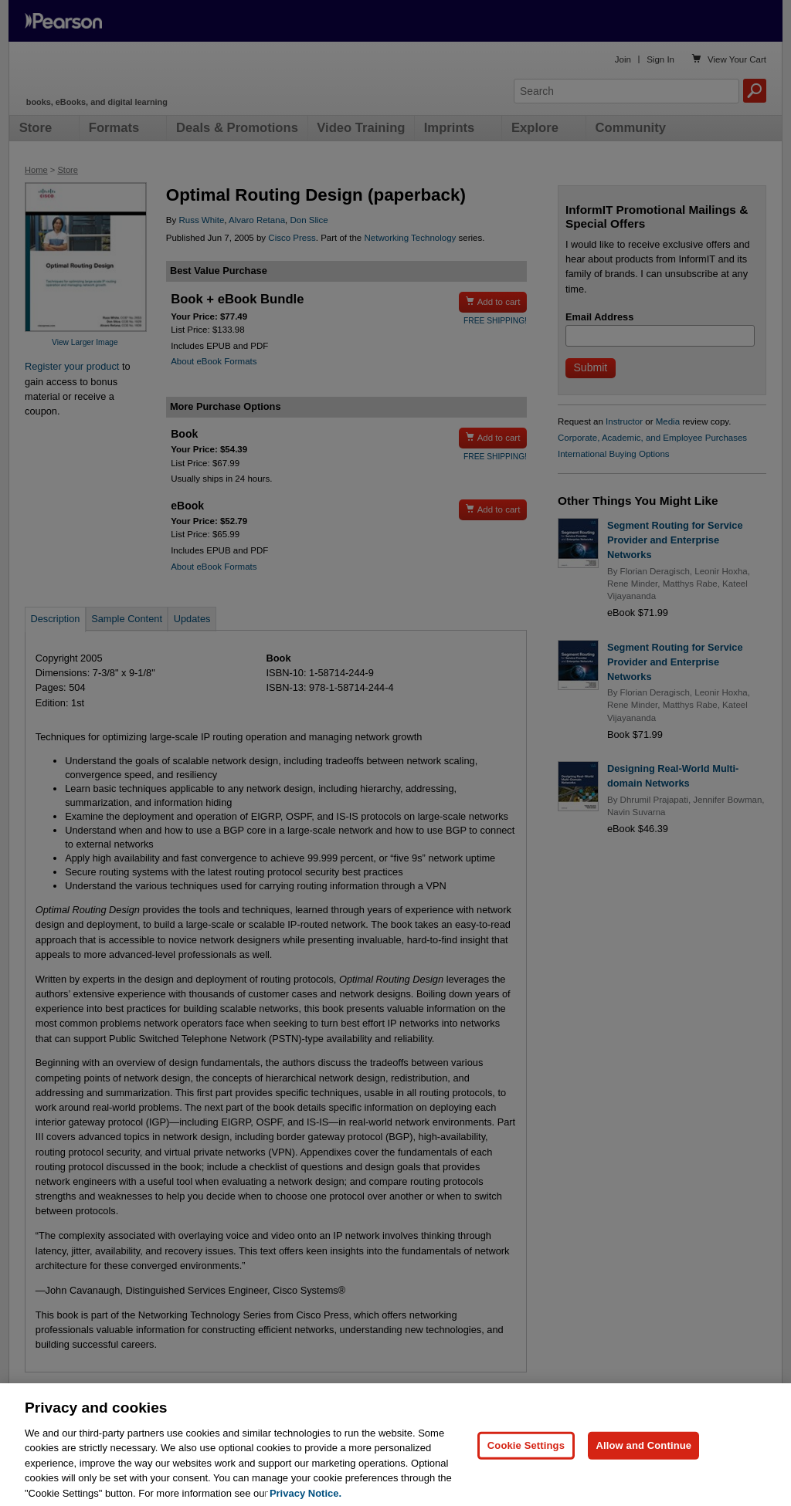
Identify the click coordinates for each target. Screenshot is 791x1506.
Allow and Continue (643, 1461)
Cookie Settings (526, 1461)
